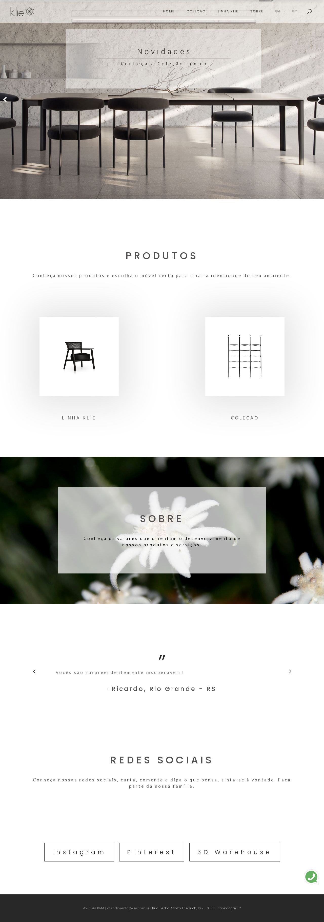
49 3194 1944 (93, 908)
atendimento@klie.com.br (128, 908)
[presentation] (34, 671)
